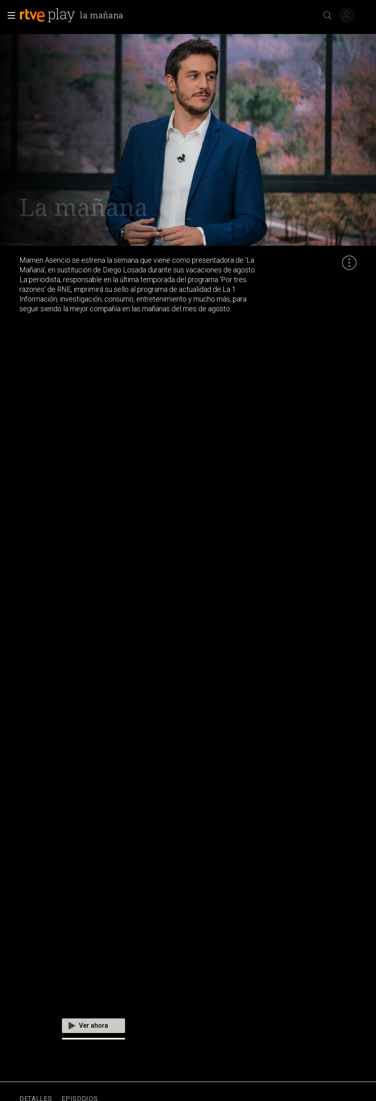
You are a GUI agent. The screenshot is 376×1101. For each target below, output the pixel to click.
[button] (9, 15)
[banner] (73, 15)
